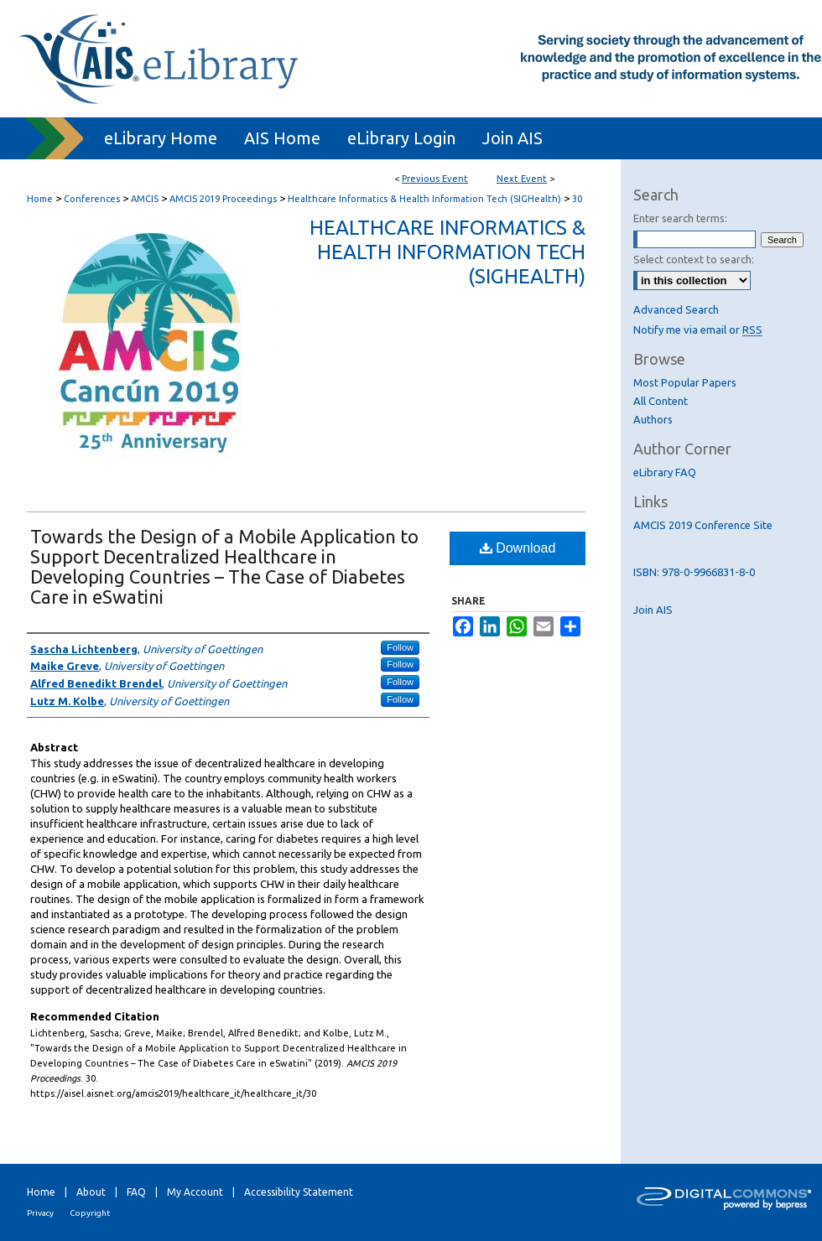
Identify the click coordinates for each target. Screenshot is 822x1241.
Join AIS (653, 609)
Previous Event (435, 179)
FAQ (136, 1191)
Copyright (90, 1213)
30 (577, 199)
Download (518, 548)
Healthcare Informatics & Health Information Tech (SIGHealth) (426, 199)
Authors (653, 419)
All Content (660, 401)
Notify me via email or (697, 329)
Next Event (522, 179)
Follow (400, 647)
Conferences (93, 199)
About (91, 1191)
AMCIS (146, 199)
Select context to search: (693, 259)
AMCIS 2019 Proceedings (224, 199)
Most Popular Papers (684, 382)
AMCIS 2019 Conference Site (703, 525)
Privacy (40, 1213)
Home (40, 199)
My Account (195, 1191)
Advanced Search (676, 309)
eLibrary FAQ (664, 472)
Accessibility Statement (298, 1191)
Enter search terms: (680, 218)
